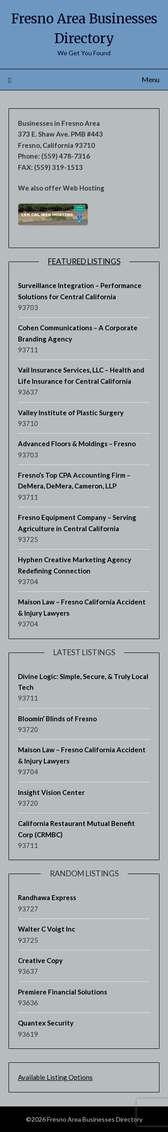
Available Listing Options (55, 1077)
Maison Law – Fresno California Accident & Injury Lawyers (82, 607)
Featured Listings (84, 261)
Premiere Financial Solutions (62, 992)
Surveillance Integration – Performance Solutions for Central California (80, 290)
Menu (150, 79)
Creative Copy (40, 960)
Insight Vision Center (51, 792)
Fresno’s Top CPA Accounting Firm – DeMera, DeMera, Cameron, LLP (74, 480)
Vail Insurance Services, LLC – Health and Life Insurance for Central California (81, 375)
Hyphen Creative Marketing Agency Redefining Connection (74, 564)
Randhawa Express (47, 897)
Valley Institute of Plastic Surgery (71, 412)
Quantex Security (45, 1023)
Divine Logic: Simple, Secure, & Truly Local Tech (83, 681)
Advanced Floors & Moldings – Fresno (77, 443)
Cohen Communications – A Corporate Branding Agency (78, 333)
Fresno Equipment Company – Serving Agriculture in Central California (77, 522)
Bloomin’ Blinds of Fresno (57, 719)
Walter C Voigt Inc (46, 929)
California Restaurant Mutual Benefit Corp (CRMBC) (76, 828)
